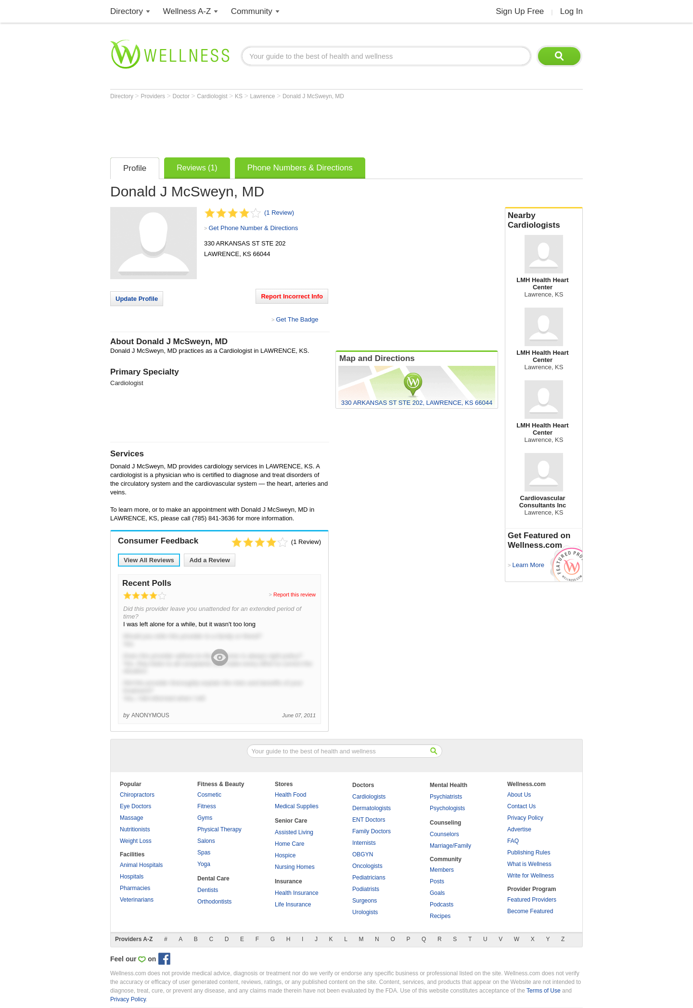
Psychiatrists (446, 796)
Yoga (203, 864)
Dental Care (213, 878)
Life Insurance (293, 904)
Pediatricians (368, 877)
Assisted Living (294, 832)
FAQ (513, 841)
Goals (437, 893)
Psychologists (447, 808)
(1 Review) (279, 212)
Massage (131, 817)
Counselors (444, 834)
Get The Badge (297, 319)
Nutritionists (135, 829)
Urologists (365, 912)
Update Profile (137, 298)
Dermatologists (371, 808)
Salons (206, 841)
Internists (364, 843)
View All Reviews (149, 560)
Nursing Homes (295, 867)
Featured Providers (531, 899)
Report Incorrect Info (292, 296)
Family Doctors (371, 831)
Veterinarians (137, 899)
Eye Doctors (135, 806)
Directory (126, 11)
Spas (203, 852)
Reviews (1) (197, 168)
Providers (154, 96)
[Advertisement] (285, 126)
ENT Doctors (368, 819)
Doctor (182, 96)
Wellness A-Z (187, 11)
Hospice (285, 855)
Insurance (288, 881)
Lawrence (263, 96)
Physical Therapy (219, 829)
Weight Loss (136, 841)
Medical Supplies (297, 806)
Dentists (207, 890)
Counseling (445, 822)
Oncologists (367, 866)
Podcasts (441, 904)
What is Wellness (529, 864)
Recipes (440, 916)
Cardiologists (368, 796)
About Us (519, 794)
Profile (134, 168)
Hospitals (131, 876)
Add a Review (209, 560)
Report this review (294, 594)
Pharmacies (135, 888)
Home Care (289, 843)
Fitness (206, 806)
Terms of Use (543, 990)
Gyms (204, 817)
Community (251, 11)
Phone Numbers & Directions (300, 167)
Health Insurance (297, 893)
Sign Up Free (520, 11)
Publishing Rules (528, 852)
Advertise (519, 829)
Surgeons (364, 900)
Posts (437, 881)
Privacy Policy (525, 817)
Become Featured (530, 911)
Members (442, 869)
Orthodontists (214, 901)
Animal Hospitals (141, 865)
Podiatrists (365, 889)
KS (239, 96)
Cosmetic (209, 794)
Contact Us (521, 806)
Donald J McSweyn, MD (313, 96)
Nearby (544, 220)
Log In (571, 11)
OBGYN (362, 854)
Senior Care (291, 820)
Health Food (290, 794)
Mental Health (448, 785)
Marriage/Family (450, 845)
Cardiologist (213, 96)
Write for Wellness (530, 875)
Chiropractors (137, 794)
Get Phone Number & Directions (253, 228)
